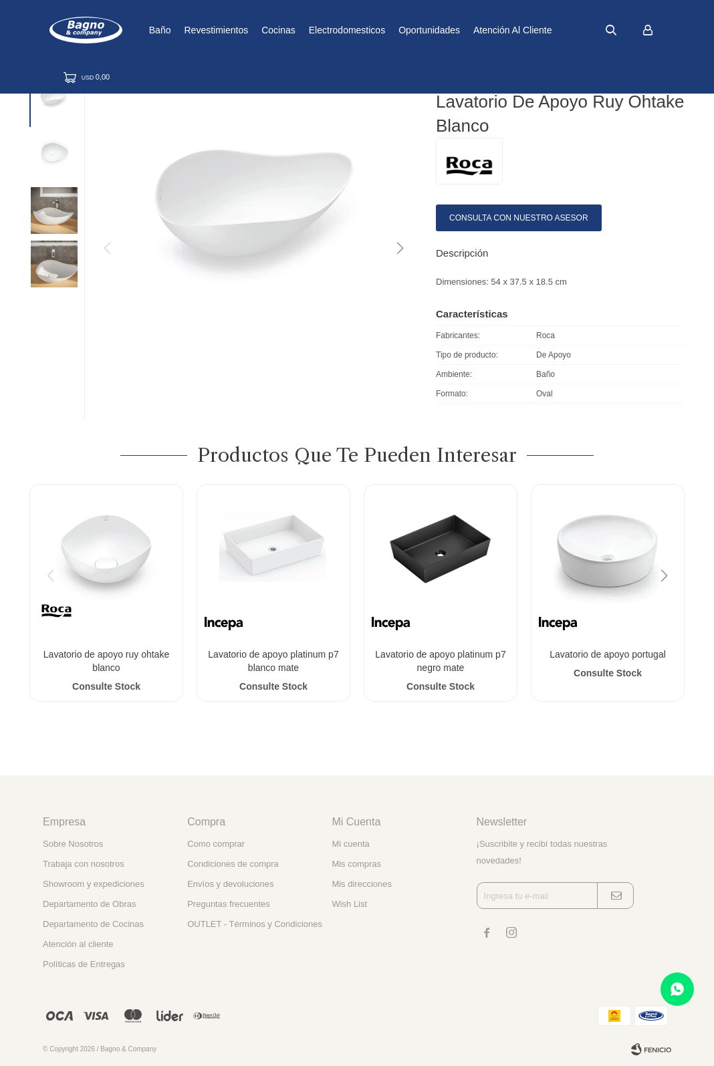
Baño (189, 30)
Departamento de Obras (89, 904)
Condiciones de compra (233, 864)
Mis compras (356, 864)
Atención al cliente (542, 30)
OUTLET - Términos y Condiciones (254, 924)
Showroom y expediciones (93, 884)
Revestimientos (245, 30)
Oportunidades (458, 30)
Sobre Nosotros (73, 844)
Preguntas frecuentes (228, 904)
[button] (399, 248)
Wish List (349, 904)
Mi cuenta (350, 844)
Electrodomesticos (376, 30)
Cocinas (308, 30)
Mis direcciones (362, 884)
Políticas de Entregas (84, 964)
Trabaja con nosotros (83, 864)
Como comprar (216, 844)
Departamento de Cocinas (93, 924)
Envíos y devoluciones (230, 884)
